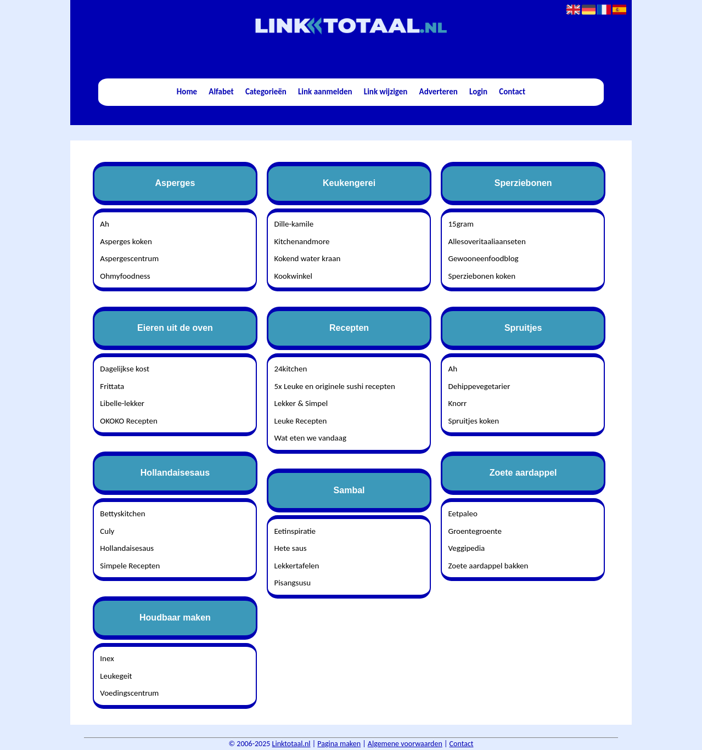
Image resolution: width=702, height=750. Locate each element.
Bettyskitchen (122, 513)
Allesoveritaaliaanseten (487, 241)
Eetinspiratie (295, 531)
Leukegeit (116, 676)
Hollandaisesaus (127, 548)
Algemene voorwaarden (405, 743)
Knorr (457, 403)
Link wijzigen (386, 92)
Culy (107, 531)
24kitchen (290, 369)
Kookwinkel (293, 276)
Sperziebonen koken (482, 276)
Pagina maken (339, 743)
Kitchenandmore (301, 241)
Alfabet (221, 92)
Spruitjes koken (473, 421)
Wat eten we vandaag (310, 438)
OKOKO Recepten (129, 421)
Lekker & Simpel (301, 403)
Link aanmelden (325, 92)
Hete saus (290, 548)
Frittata (112, 386)
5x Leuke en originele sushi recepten (334, 386)
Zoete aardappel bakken (488, 566)
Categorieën (266, 92)
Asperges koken (125, 241)
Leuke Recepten (300, 421)
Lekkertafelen (296, 566)
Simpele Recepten (130, 566)
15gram (461, 224)
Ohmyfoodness (125, 276)
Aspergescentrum (129, 258)
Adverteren (438, 92)
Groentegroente (475, 531)
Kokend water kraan (307, 258)
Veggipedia (466, 548)
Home (187, 92)
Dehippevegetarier (479, 386)
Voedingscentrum (129, 693)
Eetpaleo (463, 513)
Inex (107, 658)
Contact (512, 92)
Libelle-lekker (122, 403)
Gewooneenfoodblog (483, 258)
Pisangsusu (292, 583)
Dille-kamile (293, 224)
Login (478, 92)
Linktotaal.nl (291, 743)
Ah (104, 224)
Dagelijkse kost (124, 369)
